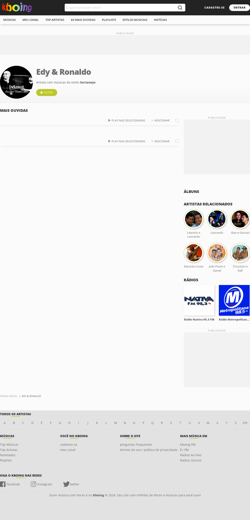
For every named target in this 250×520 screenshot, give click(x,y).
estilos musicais (135, 20)
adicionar (162, 120)
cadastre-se (214, 7)
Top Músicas (9, 444)
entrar (240, 7)
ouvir (48, 92)
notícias (160, 20)
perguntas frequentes (136, 444)
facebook (13, 484)
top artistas (54, 20)
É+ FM (184, 450)
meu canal (30, 20)
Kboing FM (188, 444)
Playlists (6, 460)
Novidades (8, 455)
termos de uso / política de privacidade (148, 450)
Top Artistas (9, 450)
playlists (109, 20)
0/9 (245, 423)
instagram (44, 484)
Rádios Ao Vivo (190, 455)
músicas (9, 20)
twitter (74, 484)
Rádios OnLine (190, 460)
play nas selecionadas (128, 120)
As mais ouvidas (83, 20)
